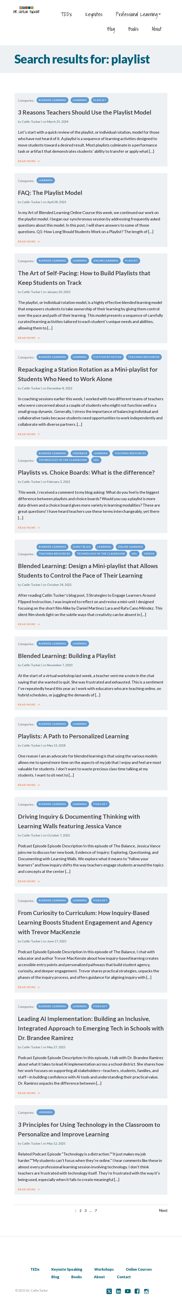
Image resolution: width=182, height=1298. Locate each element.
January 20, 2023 (58, 289)
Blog (112, 28)
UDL (96, 457)
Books (135, 28)
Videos (149, 550)
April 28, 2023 (56, 199)
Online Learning (105, 258)
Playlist (99, 97)
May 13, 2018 (56, 743)
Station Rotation (107, 354)
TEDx (67, 13)
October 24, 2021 (59, 582)
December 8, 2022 (59, 385)
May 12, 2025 (56, 1141)
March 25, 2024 (57, 119)
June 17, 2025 (56, 939)
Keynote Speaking (66, 1267)
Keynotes (95, 13)
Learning (80, 97)
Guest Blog (82, 544)
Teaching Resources (144, 354)
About (158, 28)
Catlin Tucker (31, 119)
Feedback (80, 450)
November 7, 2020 (59, 662)
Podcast (100, 801)
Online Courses (139, 1267)
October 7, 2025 (58, 833)
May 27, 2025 (56, 1044)
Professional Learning (140, 13)
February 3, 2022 (58, 479)
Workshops (104, 1267)
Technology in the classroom (63, 457)
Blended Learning (52, 97)
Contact (124, 1274)
